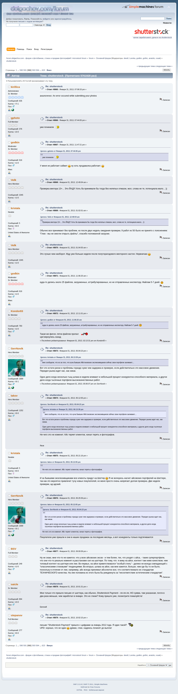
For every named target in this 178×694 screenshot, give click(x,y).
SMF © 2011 (88, 684)
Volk (13, 179)
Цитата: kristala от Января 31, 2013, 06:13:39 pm (60, 357)
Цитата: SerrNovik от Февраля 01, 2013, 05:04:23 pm (62, 404)
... (19, 70)
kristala (15, 208)
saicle (14, 584)
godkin (139, 58)
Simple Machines (100, 684)
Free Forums (95, 687)
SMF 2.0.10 (77, 684)
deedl (126, 58)
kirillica (15, 86)
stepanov (16, 615)
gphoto (15, 117)
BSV (13, 548)
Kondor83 (17, 311)
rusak (158, 58)
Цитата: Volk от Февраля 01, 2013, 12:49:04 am (60, 217)
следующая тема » (163, 66)
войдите (46, 19)
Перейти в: (142, 665)
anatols (152, 58)
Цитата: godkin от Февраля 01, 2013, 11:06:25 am (61, 320)
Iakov (14, 395)
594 (37, 70)
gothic (145, 58)
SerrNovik (17, 348)
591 (25, 70)
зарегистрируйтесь (62, 19)
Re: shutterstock (53, 86)
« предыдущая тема (146, 66)
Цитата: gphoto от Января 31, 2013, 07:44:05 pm (60, 151)
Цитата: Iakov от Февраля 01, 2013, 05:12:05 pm (60, 462)
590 (21, 70)
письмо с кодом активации (30, 21)
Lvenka (132, 58)
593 (33, 70)
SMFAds (84, 687)
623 (43, 70)
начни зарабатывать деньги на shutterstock (152, 36)
